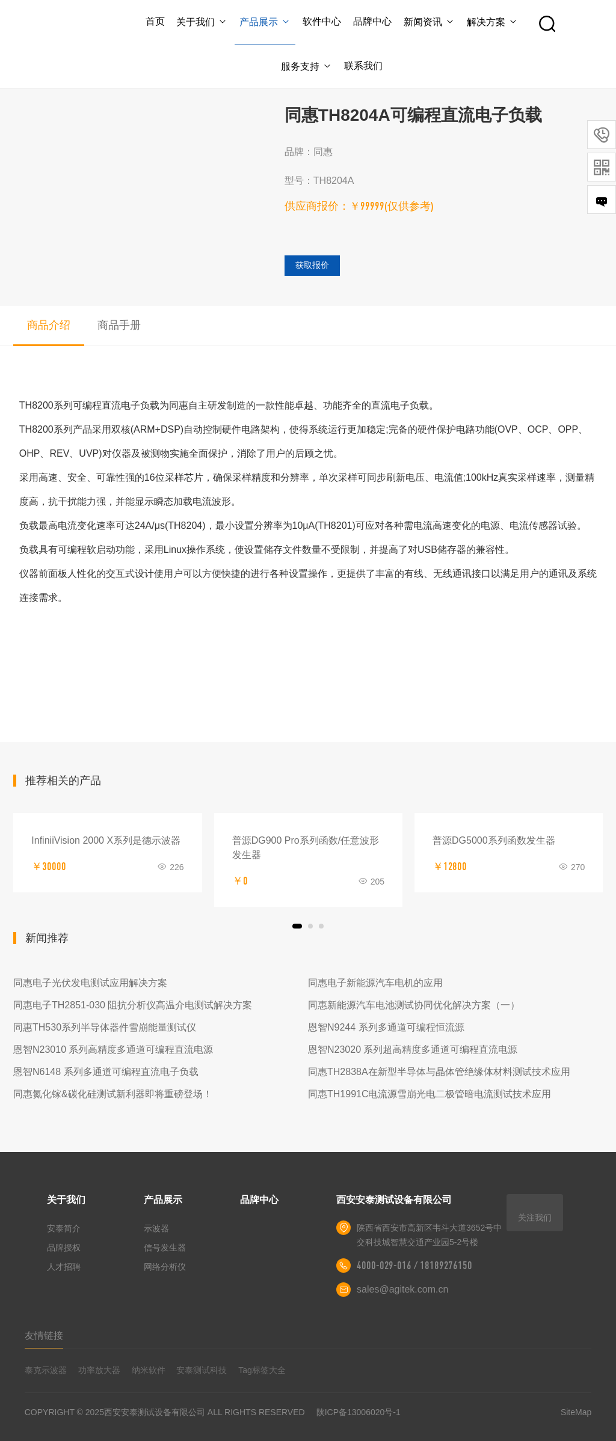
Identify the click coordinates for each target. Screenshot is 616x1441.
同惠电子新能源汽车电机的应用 (375, 983)
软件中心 (322, 21)
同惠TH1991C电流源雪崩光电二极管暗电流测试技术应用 (429, 1094)
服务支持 (306, 66)
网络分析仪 (165, 1267)
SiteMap (576, 1412)
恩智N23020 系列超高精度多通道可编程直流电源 (413, 1049)
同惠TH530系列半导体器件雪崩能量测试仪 (104, 1027)
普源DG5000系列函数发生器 (494, 840)
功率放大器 (99, 1370)
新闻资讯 (429, 22)
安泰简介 (64, 1228)
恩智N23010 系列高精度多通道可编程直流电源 (113, 1049)
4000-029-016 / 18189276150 (414, 1266)
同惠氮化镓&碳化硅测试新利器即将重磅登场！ (112, 1094)
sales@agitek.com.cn (402, 1289)
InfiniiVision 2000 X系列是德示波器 (105, 840)
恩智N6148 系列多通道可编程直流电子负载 (106, 1072)
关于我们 (201, 22)
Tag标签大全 (262, 1370)
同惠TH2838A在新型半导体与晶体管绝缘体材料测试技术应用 (439, 1072)
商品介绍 (48, 325)
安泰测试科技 (201, 1370)
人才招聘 (64, 1267)
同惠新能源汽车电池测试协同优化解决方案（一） (414, 1005)
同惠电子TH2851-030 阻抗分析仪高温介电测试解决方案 (132, 1005)
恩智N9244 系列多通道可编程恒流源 (386, 1027)
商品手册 (119, 325)
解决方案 (492, 22)
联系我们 (363, 66)
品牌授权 (64, 1247)
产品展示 (265, 22)
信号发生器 (165, 1247)
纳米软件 (148, 1370)
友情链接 (44, 1335)
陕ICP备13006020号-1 (358, 1412)
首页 (155, 21)
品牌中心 (372, 21)
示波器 (156, 1228)
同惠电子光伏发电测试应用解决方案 (90, 983)
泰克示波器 (46, 1370)
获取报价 (312, 265)
